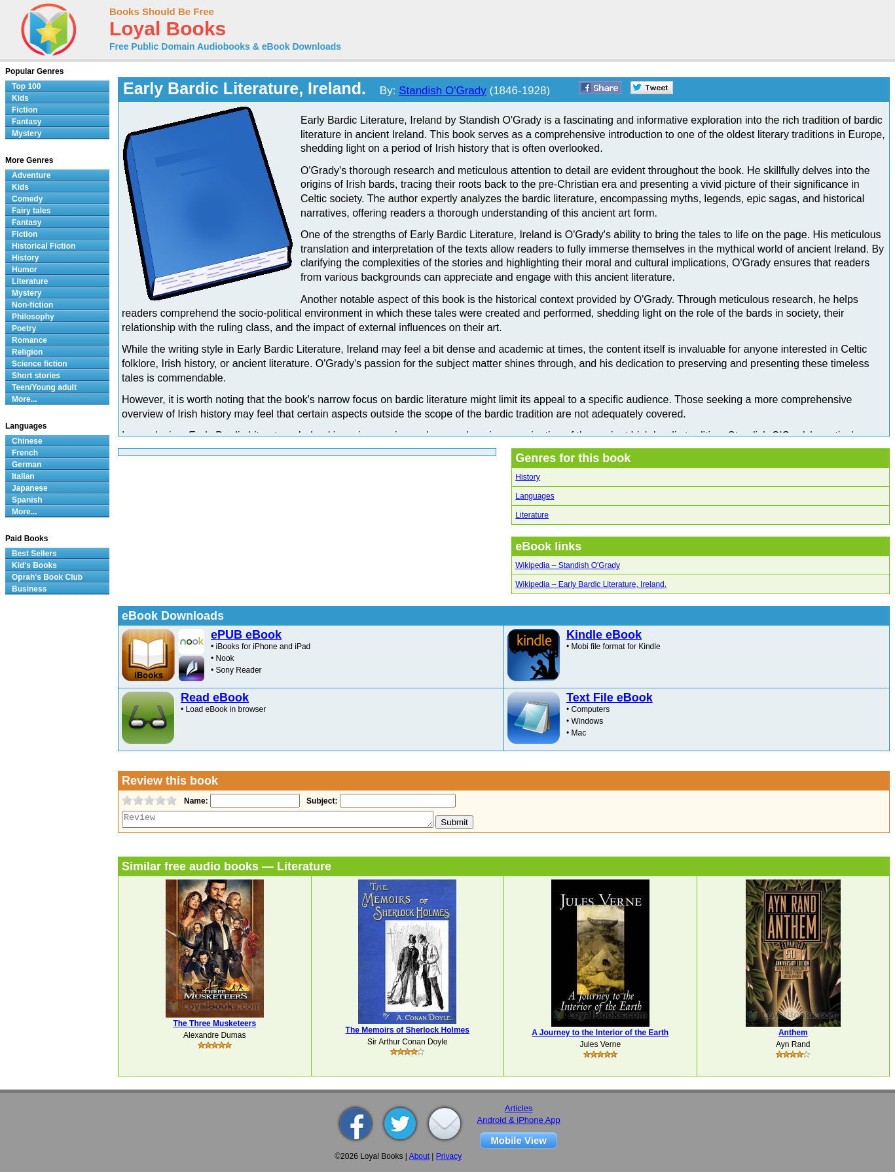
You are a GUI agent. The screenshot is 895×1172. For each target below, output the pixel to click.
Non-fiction (32, 305)
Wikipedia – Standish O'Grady (567, 565)
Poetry (24, 328)
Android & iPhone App (518, 1120)
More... (24, 399)
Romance (29, 340)
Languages (534, 496)
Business (29, 589)
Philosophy (33, 316)
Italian (23, 476)
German (26, 464)
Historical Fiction (43, 246)
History (527, 477)
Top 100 (26, 86)
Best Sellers (34, 553)
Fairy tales (31, 210)
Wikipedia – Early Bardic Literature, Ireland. (591, 584)
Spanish (27, 500)
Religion (27, 352)
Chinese (27, 441)
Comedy (27, 199)
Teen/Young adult (44, 387)
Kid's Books (34, 565)
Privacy (449, 1156)
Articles (519, 1108)
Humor (24, 269)
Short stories (36, 375)
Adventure (31, 175)
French (25, 452)
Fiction (24, 110)
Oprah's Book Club (47, 577)
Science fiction (39, 363)
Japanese (30, 488)
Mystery (26, 133)
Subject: (320, 801)
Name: (194, 801)
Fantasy (26, 121)
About (419, 1156)
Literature (532, 515)
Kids (20, 98)
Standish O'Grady (442, 90)
